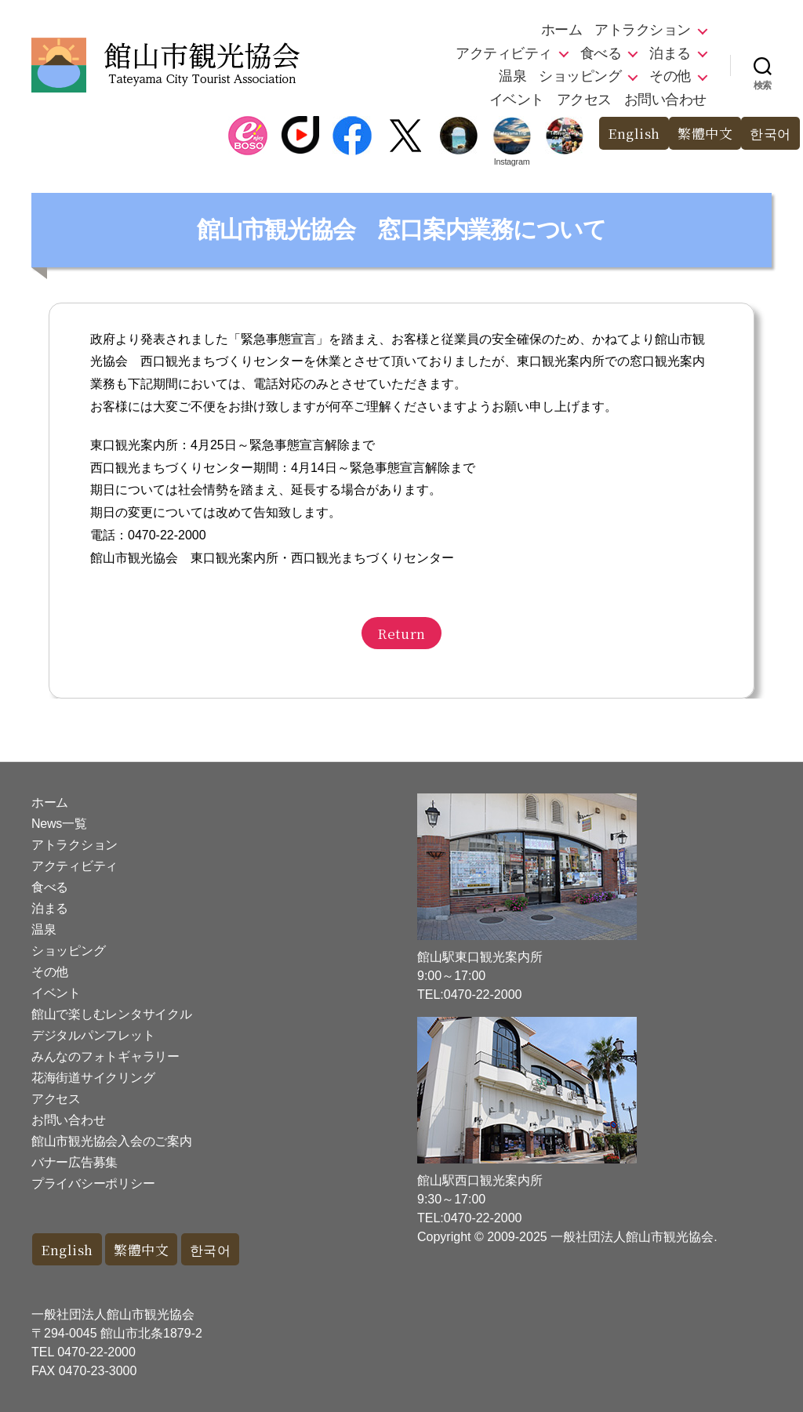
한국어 (770, 133)
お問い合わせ (665, 99)
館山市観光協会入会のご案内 (111, 1141)
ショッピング (580, 76)
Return (401, 633)
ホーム (562, 30)
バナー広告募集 (74, 1162)
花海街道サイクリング (92, 1077)
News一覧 (58, 823)
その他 (670, 76)
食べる (601, 53)
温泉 (512, 76)
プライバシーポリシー (92, 1183)
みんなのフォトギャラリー (105, 1056)
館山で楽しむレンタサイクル (111, 1014)
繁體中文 (705, 133)
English (634, 133)
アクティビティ (504, 53)
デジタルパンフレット (92, 1035)
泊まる (670, 53)
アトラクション (642, 30)
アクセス (584, 99)
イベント (516, 99)
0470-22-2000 (96, 1352)
